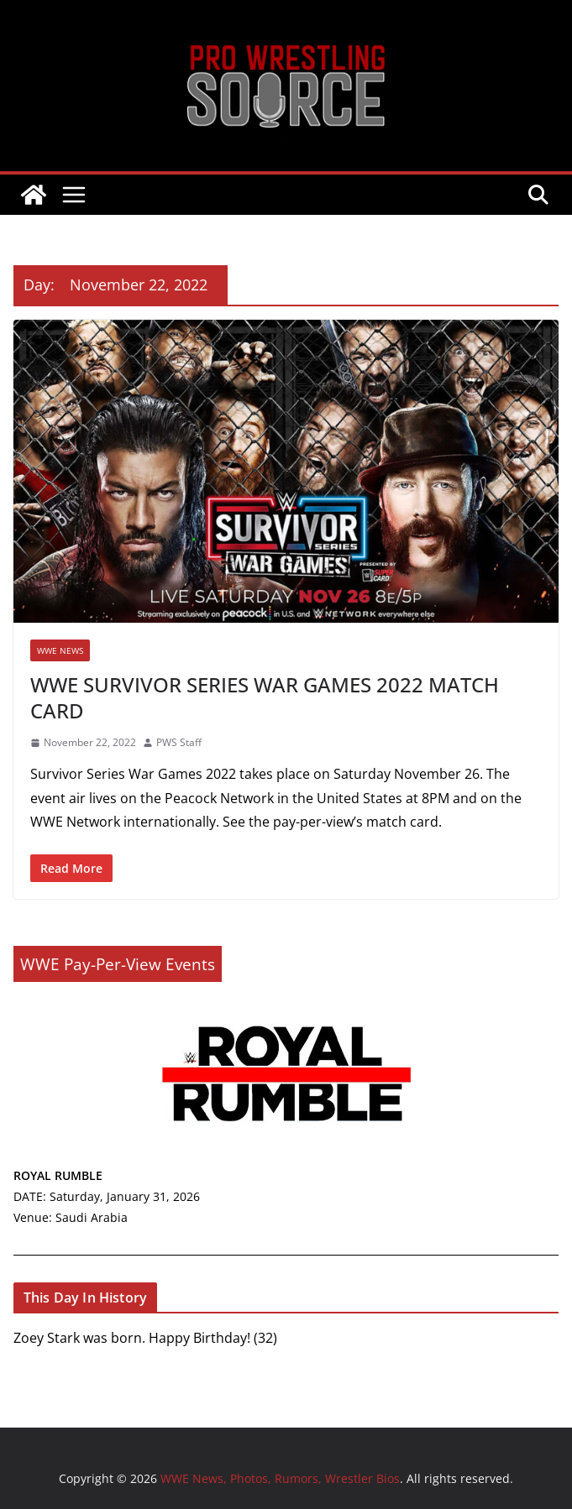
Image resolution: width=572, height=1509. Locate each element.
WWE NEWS (60, 650)
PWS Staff (179, 742)
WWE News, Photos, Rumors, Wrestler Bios (286, 141)
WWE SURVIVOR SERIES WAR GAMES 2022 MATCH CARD (264, 697)
